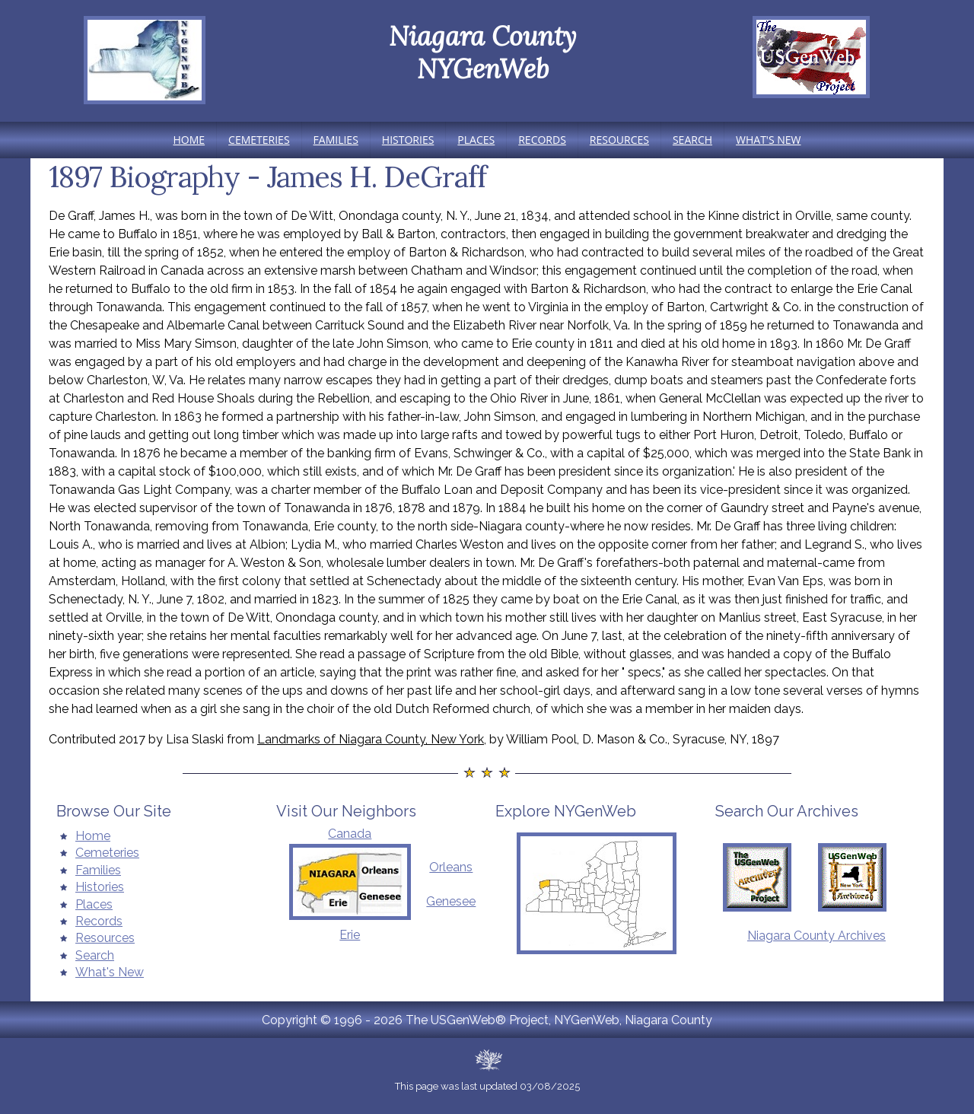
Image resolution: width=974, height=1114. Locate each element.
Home (189, 139)
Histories (408, 139)
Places (476, 139)
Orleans (451, 867)
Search (692, 139)
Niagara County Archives (816, 935)
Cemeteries (258, 139)
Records (542, 139)
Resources (619, 139)
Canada (349, 833)
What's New (768, 139)
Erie (349, 935)
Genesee (451, 901)
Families (336, 139)
